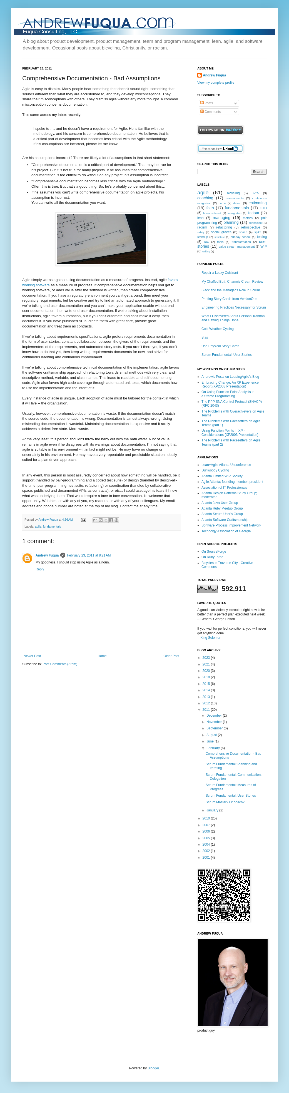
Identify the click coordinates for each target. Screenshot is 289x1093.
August (212, 735)
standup (202, 237)
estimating (257, 203)
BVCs (256, 193)
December (214, 715)
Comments (210, 112)
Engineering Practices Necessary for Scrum (233, 307)
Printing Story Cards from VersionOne (229, 299)
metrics (248, 218)
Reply (40, 569)
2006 (207, 831)
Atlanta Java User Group (219, 503)
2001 (207, 858)
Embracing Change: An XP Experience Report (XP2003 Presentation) (230, 384)
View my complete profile (215, 83)
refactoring (224, 227)
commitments (235, 198)
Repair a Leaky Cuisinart (219, 273)
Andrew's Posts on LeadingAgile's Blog (230, 377)
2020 (207, 671)
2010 (207, 818)
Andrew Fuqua (48, 519)
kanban (253, 213)
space (243, 232)
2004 (207, 844)
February (213, 748)
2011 (207, 710)
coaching (205, 198)
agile (38, 526)
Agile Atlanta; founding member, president (232, 482)
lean (200, 218)
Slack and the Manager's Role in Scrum (230, 290)
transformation (241, 242)
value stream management (237, 246)
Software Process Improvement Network (231, 525)
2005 (207, 838)
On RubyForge (212, 557)
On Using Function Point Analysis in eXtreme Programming (227, 394)
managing (221, 217)
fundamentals (52, 526)
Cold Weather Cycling (217, 329)
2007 (207, 825)
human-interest (212, 213)
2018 (207, 677)
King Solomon (210, 638)
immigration (234, 213)
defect (237, 203)
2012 (207, 703)
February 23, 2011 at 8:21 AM (89, 555)
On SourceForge (213, 551)
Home (102, 656)
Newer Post (32, 656)
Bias (204, 337)
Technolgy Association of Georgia (226, 531)
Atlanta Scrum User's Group (222, 514)
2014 (207, 690)
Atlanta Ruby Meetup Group (222, 508)
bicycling (233, 193)
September (215, 728)
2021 (207, 664)
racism (202, 227)
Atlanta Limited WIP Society (222, 476)
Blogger (153, 1068)
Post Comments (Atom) (60, 664)
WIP (263, 247)
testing (262, 237)
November (214, 722)
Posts (206, 103)
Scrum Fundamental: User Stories (226, 355)
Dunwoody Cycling (215, 470)
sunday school (240, 237)
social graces (221, 232)
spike (257, 232)
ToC (206, 242)
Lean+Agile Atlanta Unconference (226, 465)
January (212, 810)
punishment (256, 222)
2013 (207, 697)
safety (201, 232)
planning (230, 222)
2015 (207, 684)
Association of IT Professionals (224, 488)
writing (206, 251)
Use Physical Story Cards (220, 346)
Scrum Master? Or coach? (225, 802)
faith (210, 208)
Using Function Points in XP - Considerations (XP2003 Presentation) (229, 432)
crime (222, 203)
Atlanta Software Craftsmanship (224, 520)
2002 (207, 851)
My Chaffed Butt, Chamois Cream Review (232, 282)
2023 (207, 658)
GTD (263, 208)
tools (220, 242)
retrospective (250, 227)
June (210, 741)
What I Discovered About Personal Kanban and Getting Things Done (233, 318)
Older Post (171, 656)
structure (220, 237)
